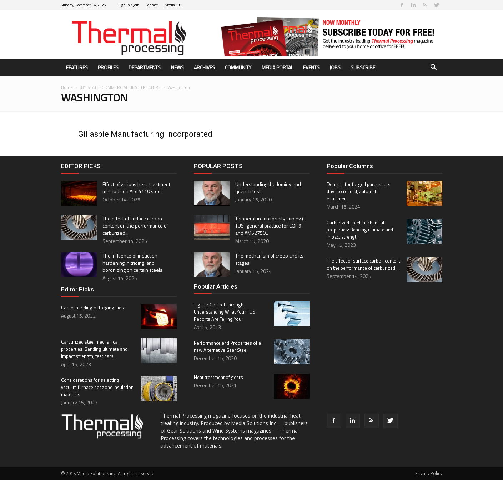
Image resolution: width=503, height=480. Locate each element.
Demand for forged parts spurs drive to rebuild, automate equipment (359, 191)
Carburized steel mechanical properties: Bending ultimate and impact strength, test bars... (94, 349)
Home (67, 87)
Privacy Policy (428, 473)
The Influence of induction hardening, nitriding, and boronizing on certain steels (132, 263)
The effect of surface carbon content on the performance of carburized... (135, 225)
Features (77, 67)
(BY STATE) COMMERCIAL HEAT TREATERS (120, 87)
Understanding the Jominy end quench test (268, 187)
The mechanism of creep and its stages (269, 259)
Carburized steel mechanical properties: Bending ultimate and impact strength (360, 229)
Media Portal (277, 67)
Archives (204, 67)
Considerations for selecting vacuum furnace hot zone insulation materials (97, 387)
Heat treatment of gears (218, 377)
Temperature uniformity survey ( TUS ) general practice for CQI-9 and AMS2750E (269, 225)
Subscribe (363, 67)
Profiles (108, 67)
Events (311, 67)
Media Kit (172, 5)
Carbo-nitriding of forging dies (92, 307)
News (177, 67)
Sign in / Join (129, 5)
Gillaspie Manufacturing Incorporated (145, 134)
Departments (145, 67)
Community (238, 67)
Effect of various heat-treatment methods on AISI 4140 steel (136, 187)
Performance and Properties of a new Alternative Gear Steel (227, 346)
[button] (433, 68)
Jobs (335, 67)
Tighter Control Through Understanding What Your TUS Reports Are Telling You (224, 311)
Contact (151, 5)
